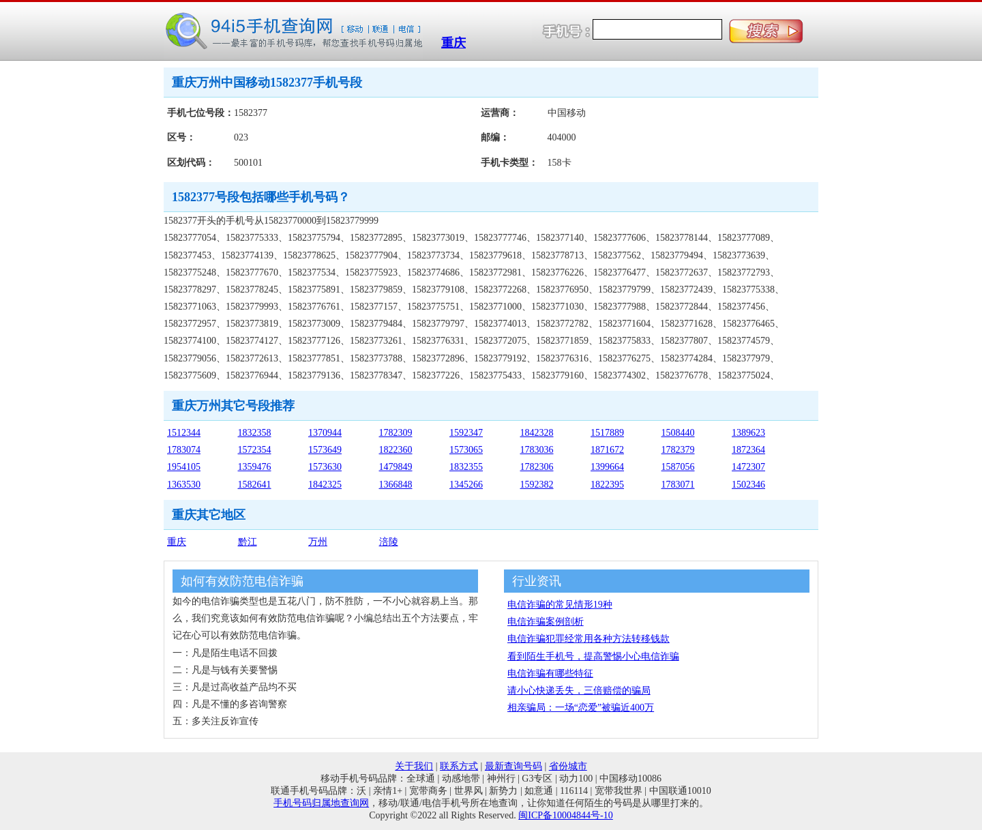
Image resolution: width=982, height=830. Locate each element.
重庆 (453, 43)
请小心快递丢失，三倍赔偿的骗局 (579, 690)
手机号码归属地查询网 (321, 803)
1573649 (325, 450)
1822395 (607, 484)
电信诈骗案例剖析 (545, 622)
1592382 (537, 484)
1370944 (325, 433)
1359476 (254, 467)
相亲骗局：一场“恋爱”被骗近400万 (580, 707)
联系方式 (459, 766)
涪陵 (388, 542)
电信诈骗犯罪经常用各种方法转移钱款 (588, 639)
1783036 (537, 450)
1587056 (678, 467)
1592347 (466, 433)
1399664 (607, 467)
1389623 (748, 433)
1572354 (254, 450)
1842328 (537, 433)
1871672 (607, 450)
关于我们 (414, 766)
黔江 (247, 542)
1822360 (396, 450)
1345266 (466, 484)
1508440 (678, 433)
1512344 (183, 433)
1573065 (466, 450)
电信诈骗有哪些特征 (550, 673)
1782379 (678, 450)
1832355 (466, 467)
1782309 (396, 433)
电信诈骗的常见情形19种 (559, 604)
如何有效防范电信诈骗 (242, 581)
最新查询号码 (513, 766)
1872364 (748, 450)
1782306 (537, 467)
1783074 (183, 450)
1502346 (748, 484)
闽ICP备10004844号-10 (565, 815)
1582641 (254, 484)
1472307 (748, 467)
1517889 (607, 433)
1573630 (325, 467)
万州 (317, 542)
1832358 (254, 433)
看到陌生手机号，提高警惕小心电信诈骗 (593, 656)
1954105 (183, 467)
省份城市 (568, 766)
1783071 (678, 484)
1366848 (396, 484)
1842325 (325, 484)
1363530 (183, 484)
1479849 (396, 467)
